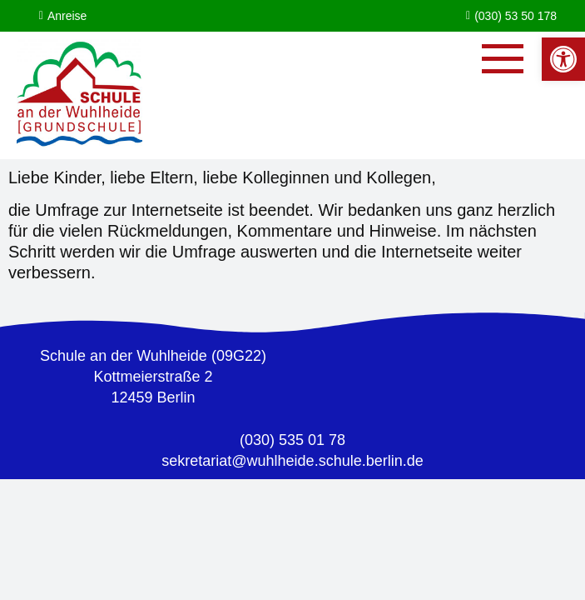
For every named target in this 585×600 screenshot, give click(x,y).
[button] (563, 59)
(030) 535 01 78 (292, 440)
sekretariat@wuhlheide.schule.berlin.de (292, 460)
